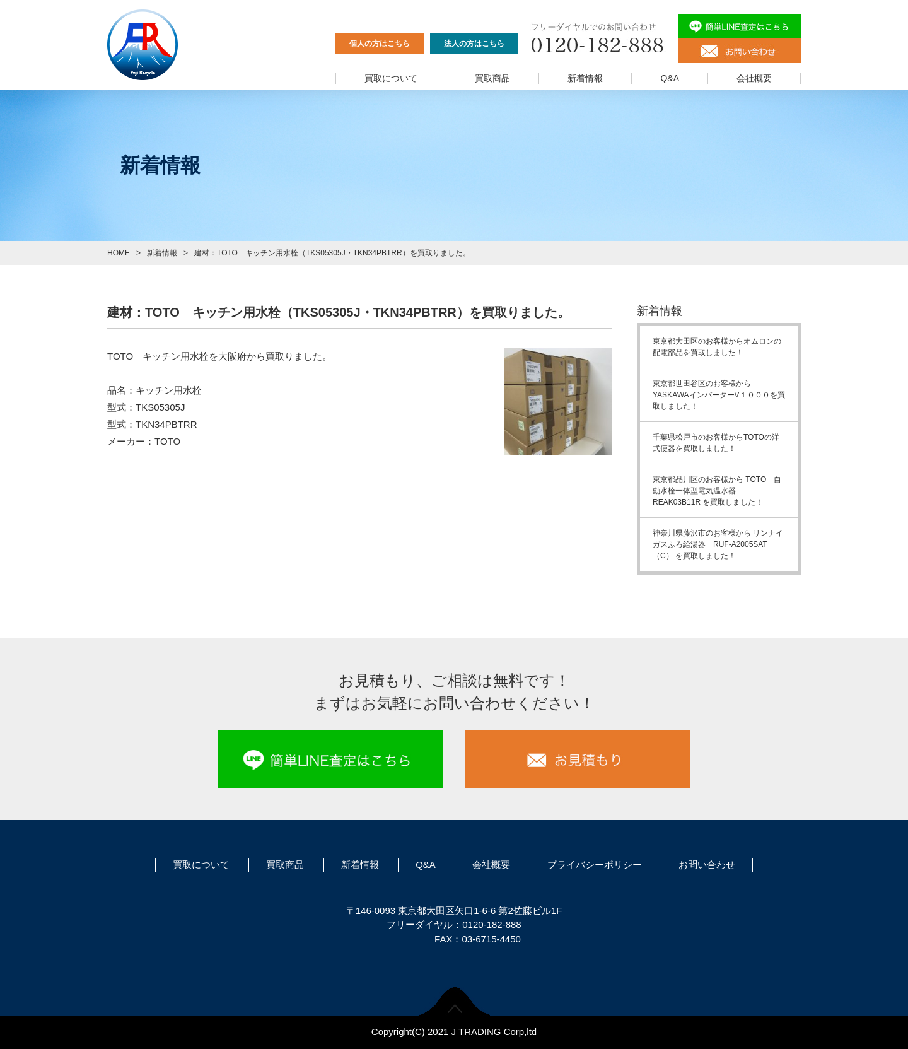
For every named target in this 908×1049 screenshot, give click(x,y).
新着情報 (585, 78)
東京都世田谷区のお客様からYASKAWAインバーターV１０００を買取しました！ (719, 395)
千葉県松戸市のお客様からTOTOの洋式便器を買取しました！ (716, 443)
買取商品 (492, 78)
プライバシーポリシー (594, 864)
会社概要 (754, 78)
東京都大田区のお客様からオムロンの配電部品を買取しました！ (717, 347)
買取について (390, 78)
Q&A (669, 78)
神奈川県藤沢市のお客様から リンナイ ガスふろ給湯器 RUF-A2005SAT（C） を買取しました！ (722, 544)
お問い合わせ (706, 864)
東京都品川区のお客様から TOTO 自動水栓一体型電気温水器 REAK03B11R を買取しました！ (717, 491)
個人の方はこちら (379, 43)
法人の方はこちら (474, 43)
